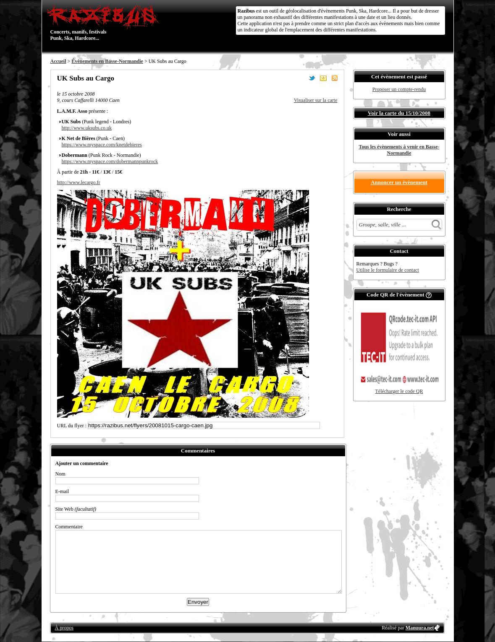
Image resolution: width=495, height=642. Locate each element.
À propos (64, 628)
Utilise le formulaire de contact (387, 270)
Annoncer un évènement (399, 182)
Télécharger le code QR (399, 391)
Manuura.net (420, 628)
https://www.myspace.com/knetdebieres (102, 145)
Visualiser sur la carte (316, 100)
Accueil (58, 61)
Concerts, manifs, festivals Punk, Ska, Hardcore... (104, 22)
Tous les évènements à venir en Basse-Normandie (399, 150)
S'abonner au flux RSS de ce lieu (334, 78)
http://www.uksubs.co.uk (87, 128)
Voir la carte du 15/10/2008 (399, 113)
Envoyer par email (323, 78)
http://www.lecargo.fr (78, 182)
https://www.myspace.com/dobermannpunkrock (110, 161)
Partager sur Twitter (312, 78)
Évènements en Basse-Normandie (107, 61)
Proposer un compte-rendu (399, 89)
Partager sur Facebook (300, 78)
